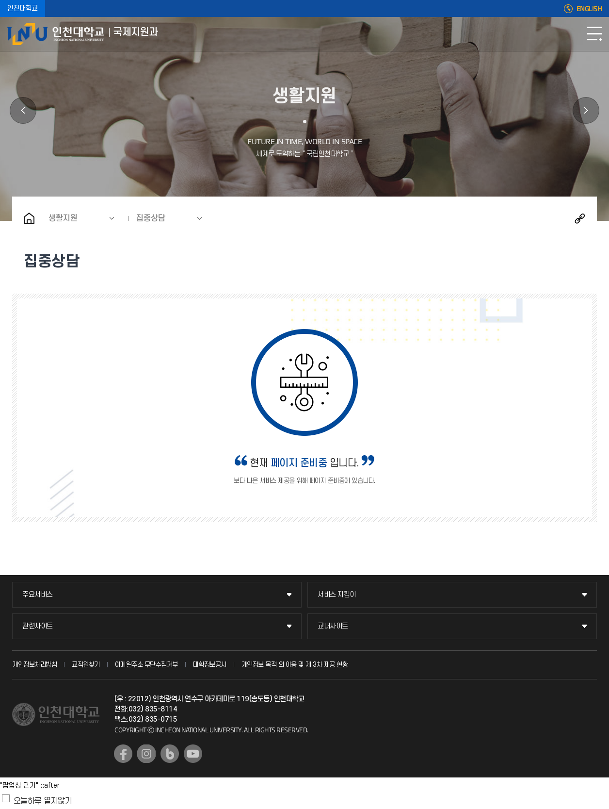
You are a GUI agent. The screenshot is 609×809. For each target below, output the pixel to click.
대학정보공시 (209, 664)
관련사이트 (37, 626)
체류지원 (23, 110)
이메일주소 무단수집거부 (146, 664)
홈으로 (29, 218)
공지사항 (586, 110)
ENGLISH (589, 8)
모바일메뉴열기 (594, 34)
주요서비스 (37, 595)
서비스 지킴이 (337, 595)
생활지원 (63, 218)
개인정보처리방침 (34, 664)
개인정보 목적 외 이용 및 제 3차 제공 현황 (294, 664)
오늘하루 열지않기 (43, 801)
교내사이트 (333, 626)
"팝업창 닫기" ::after (30, 785)
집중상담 (150, 218)
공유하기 (580, 218)
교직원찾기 (86, 664)
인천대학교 (22, 8)
